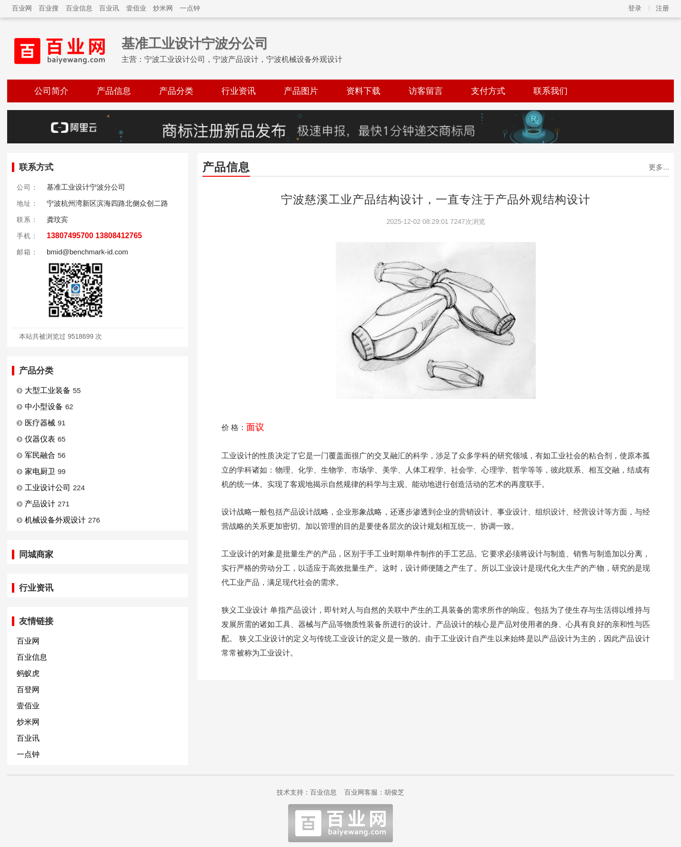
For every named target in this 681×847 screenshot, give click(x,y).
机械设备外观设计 (55, 520)
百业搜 (49, 8)
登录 (634, 8)
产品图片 (301, 91)
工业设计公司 (47, 488)
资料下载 (363, 91)
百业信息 (79, 8)
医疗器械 (40, 423)
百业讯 (109, 8)
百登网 (28, 690)
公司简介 (51, 91)
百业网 (22, 8)
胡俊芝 (394, 792)
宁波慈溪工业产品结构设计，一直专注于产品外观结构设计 (436, 199)
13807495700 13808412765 (94, 236)
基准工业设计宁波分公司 (194, 43)
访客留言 (426, 91)
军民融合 (40, 455)
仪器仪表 (40, 439)
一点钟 (190, 8)
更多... (659, 167)
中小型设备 (44, 407)
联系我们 (550, 91)
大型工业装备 (47, 390)
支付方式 (488, 91)
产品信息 (114, 91)
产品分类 (176, 91)
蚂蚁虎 (28, 673)
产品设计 (40, 504)
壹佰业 (136, 8)
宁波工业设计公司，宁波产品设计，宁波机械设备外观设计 (243, 59)
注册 (662, 8)
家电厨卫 (40, 471)
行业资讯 (238, 91)
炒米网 (163, 8)
